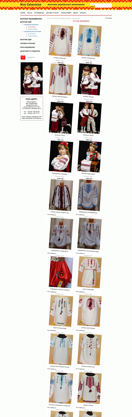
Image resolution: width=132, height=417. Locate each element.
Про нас (29, 13)
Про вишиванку (39, 13)
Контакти (83, 13)
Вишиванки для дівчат (31, 24)
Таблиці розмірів (66, 13)
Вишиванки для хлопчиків (32, 31)
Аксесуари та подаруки (30, 51)
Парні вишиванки (27, 47)
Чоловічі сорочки (27, 43)
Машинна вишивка (32, 29)
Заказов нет (31, 57)
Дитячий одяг (26, 22)
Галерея (22, 13)
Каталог (49, 18)
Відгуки (75, 13)
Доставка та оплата (52, 13)
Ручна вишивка (32, 27)
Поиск (93, 6)
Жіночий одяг (26, 39)
